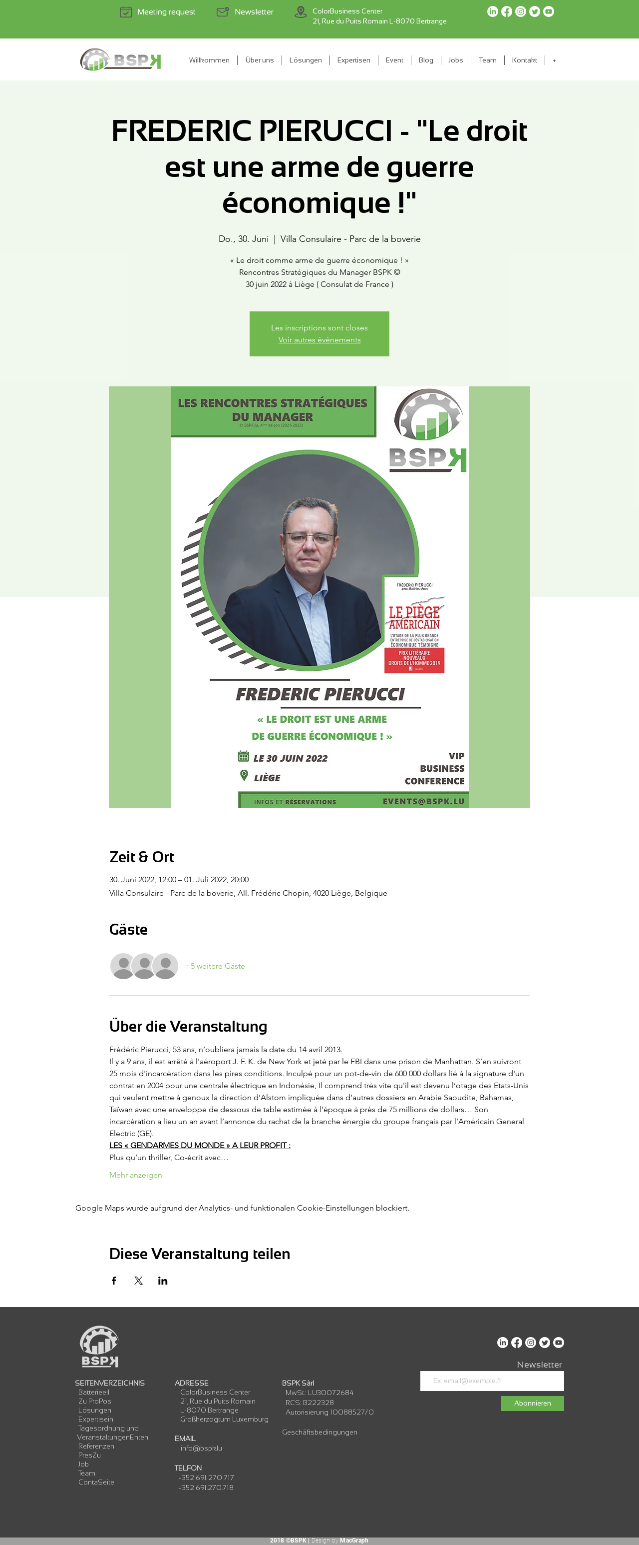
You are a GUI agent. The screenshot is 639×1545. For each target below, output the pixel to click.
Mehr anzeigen (135, 1175)
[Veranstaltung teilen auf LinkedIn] (163, 1281)
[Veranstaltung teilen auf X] (138, 1281)
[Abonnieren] (532, 1403)
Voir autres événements (320, 339)
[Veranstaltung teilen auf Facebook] (114, 1281)
